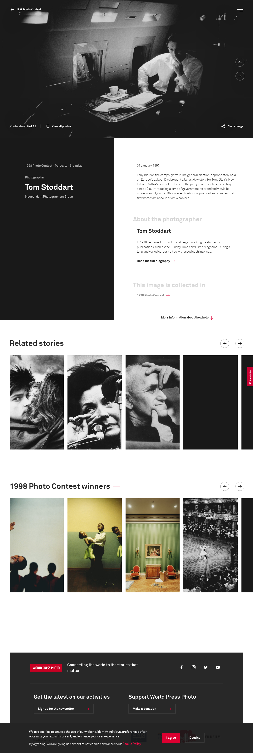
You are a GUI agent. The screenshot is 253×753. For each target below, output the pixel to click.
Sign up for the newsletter (56, 708)
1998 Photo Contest (28, 9)
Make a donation (144, 708)
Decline (194, 737)
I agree (171, 737)
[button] (224, 343)
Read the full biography (153, 261)
